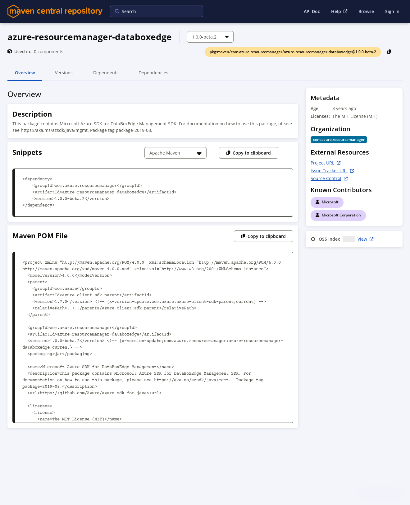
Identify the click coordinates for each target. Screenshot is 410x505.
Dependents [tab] (106, 75)
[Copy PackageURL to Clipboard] (389, 51)
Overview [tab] (25, 75)
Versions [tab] (64, 75)
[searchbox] (152, 11)
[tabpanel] (205, 260)
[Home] (54, 11)
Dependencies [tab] (153, 75)
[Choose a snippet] (175, 153)
